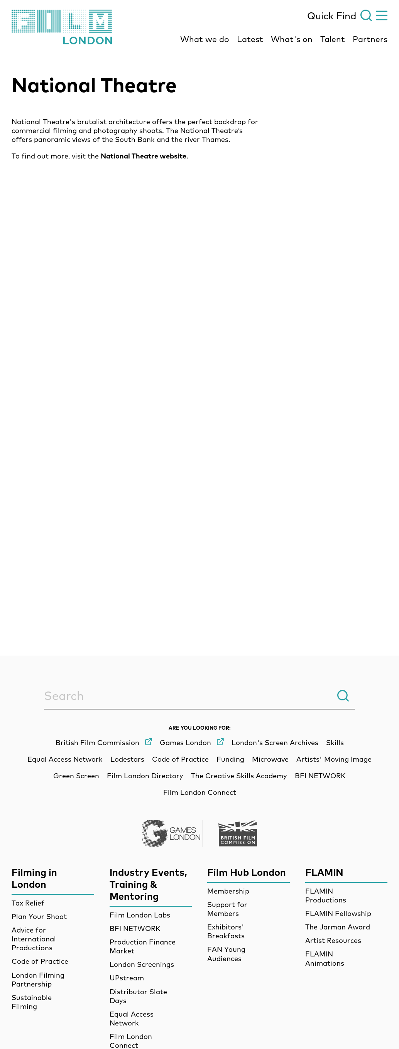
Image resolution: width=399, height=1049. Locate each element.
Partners (370, 39)
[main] (199, 335)
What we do (204, 39)
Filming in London (34, 878)
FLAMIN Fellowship (338, 913)
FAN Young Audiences (226, 954)
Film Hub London (246, 872)
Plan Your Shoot (39, 916)
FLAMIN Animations (324, 958)
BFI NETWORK (135, 928)
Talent (332, 39)
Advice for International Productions (34, 939)
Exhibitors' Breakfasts (226, 931)
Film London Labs (140, 915)
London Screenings (142, 964)
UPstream (127, 977)
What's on (292, 39)
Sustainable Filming (32, 1002)
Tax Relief (28, 903)
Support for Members (227, 909)
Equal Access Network (132, 1018)
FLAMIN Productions (325, 895)
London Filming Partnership (38, 979)
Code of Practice (40, 961)
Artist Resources (333, 940)
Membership (228, 891)
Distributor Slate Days (138, 996)
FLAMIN (324, 872)
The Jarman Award (337, 927)
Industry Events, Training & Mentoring (148, 884)
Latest (250, 39)
